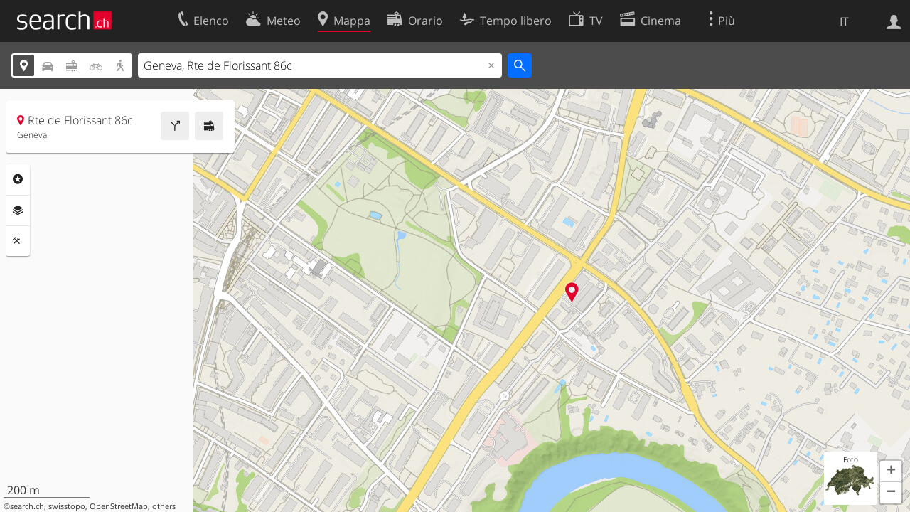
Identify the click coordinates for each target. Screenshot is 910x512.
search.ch (27, 506)
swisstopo (66, 506)
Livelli (18, 210)
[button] (890, 471)
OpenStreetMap (119, 506)
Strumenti (18, 241)
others (164, 506)
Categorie (18, 179)
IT (844, 21)
